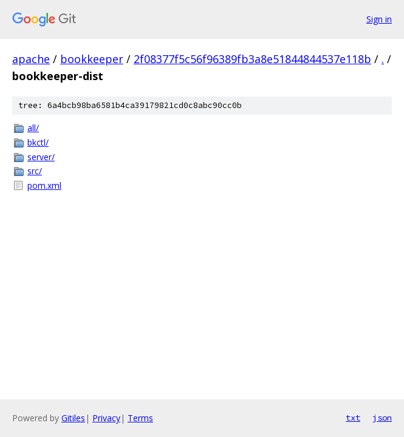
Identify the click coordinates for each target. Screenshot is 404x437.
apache (31, 59)
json (382, 417)
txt (353, 417)
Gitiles (73, 418)
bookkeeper (91, 59)
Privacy (106, 418)
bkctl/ (38, 142)
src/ (34, 171)
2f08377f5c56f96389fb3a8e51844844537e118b (252, 59)
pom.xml (44, 185)
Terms (140, 418)
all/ (33, 128)
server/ (41, 157)
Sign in (379, 19)
